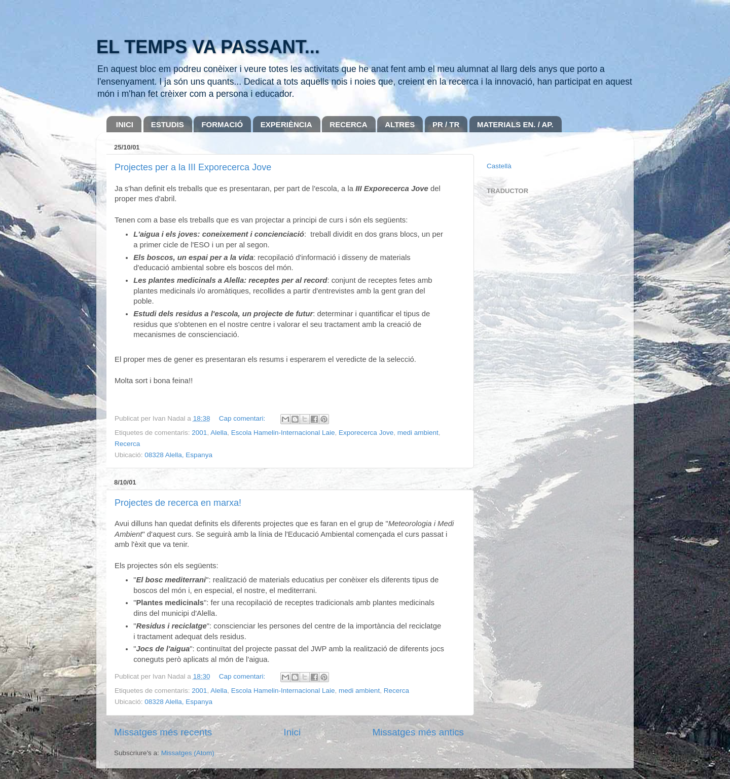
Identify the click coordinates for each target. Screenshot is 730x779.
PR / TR (445, 124)
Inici (292, 732)
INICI (124, 124)
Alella (218, 432)
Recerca (127, 444)
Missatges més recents (163, 732)
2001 (199, 432)
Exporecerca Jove (366, 432)
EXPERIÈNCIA (286, 124)
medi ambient (418, 432)
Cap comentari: (243, 418)
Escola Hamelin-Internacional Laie (283, 432)
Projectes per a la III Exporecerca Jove (193, 167)
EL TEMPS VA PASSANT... (208, 46)
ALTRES (400, 124)
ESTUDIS (167, 124)
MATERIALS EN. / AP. (515, 124)
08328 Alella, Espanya (178, 455)
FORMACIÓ (222, 124)
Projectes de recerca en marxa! (178, 503)
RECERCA (348, 124)
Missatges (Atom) (187, 753)
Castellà (499, 166)
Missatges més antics (418, 732)
